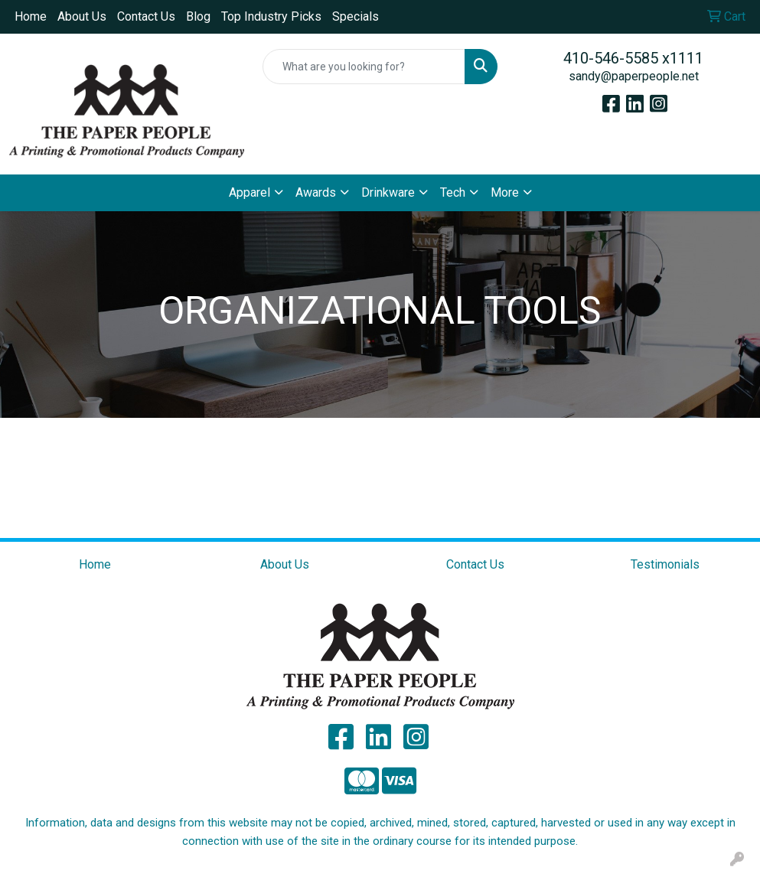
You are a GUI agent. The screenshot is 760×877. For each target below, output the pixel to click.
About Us (81, 16)
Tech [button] (452, 192)
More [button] (505, 192)
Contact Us (146, 16)
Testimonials (665, 564)
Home (31, 16)
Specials (355, 16)
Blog (198, 16)
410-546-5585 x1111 (633, 58)
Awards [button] (315, 192)
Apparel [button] (249, 192)
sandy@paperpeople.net (634, 76)
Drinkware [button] (388, 192)
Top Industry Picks (271, 16)
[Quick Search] (364, 66)
